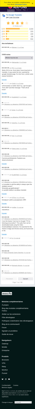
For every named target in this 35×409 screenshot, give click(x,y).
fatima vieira (15, 148)
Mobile (4, 347)
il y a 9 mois (23, 175)
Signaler (4, 79)
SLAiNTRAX (15, 175)
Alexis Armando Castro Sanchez (13, 252)
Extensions (11, 10)
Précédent (9, 279)
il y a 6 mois (19, 110)
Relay (4, 366)
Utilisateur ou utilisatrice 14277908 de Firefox (18, 156)
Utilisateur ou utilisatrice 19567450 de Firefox (18, 104)
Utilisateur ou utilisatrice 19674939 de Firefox (18, 143)
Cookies (15, 385)
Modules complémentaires (12, 302)
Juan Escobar (14, 17)
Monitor (5, 370)
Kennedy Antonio (17, 265)
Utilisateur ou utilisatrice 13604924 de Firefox (18, 182)
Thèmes (18, 10)
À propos (5, 305)
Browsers (5, 360)
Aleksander (15, 62)
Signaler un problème (9, 331)
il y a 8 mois (23, 148)
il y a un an (20, 207)
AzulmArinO (15, 97)
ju (12, 238)
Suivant (25, 279)
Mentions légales (7, 387)
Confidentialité (6, 385)
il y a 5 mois (19, 83)
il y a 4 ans (20, 47)
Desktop (5, 344)
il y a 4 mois (17, 68)
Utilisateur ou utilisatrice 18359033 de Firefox (17, 219)
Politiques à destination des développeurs (17, 321)
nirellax (14, 207)
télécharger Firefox (21, 4)
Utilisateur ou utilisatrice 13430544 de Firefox (18, 169)
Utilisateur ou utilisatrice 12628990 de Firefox (18, 130)
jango (13, 110)
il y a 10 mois (20, 197)
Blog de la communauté (11, 324)
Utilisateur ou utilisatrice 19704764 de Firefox (18, 117)
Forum (4, 327)
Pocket (4, 373)
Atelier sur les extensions (11, 314)
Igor (13, 135)
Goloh (14, 83)
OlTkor (14, 197)
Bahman (14, 47)
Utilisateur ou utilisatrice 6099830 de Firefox (17, 273)
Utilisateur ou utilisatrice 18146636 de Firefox (17, 245)
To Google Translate (14, 15)
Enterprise (5, 350)
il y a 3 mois (22, 62)
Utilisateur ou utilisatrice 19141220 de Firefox (17, 260)
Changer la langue (7, 402)
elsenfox (14, 123)
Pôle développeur (8, 317)
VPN (3, 363)
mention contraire (10, 391)
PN (13, 68)
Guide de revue (7, 334)
